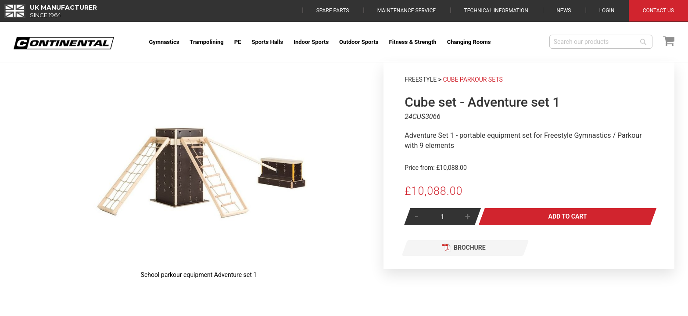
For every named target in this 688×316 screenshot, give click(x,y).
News (563, 10)
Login (606, 10)
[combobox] (600, 42)
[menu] (342, 42)
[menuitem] (163, 42)
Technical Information (496, 10)
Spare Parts (332, 10)
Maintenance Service (406, 10)
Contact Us (658, 10)
